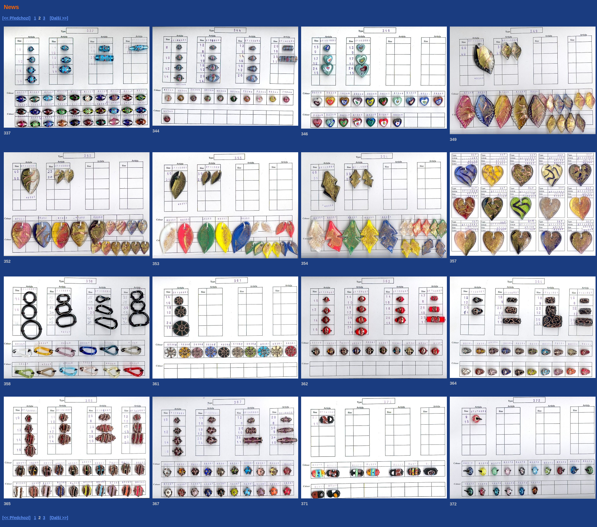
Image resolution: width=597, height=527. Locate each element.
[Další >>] (59, 18)
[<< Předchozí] (16, 18)
